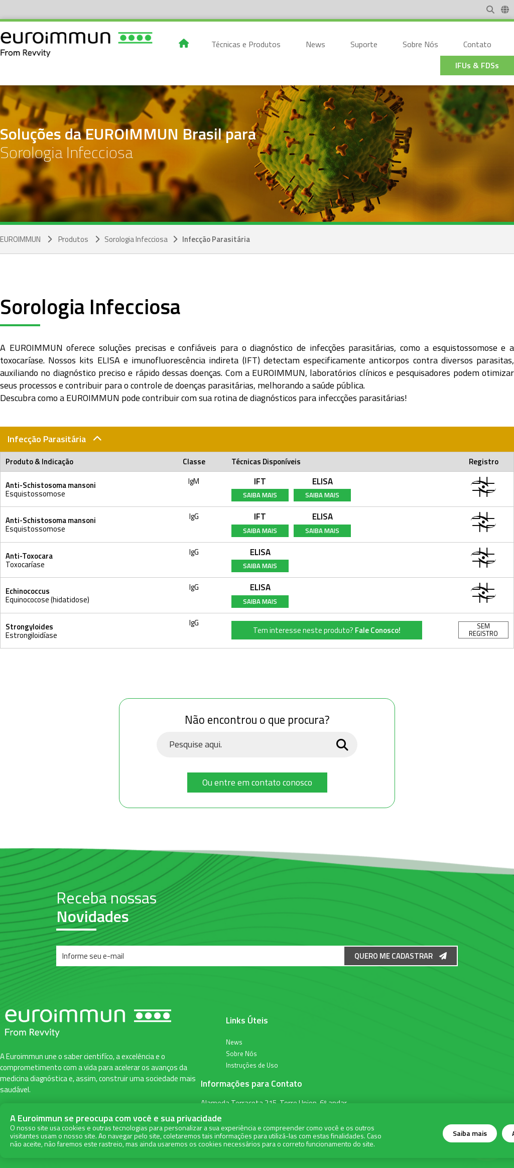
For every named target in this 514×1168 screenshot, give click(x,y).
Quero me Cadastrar (400, 956)
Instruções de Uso (252, 1064)
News (234, 1041)
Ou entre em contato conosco (257, 782)
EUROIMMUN (20, 239)
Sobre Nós (241, 1053)
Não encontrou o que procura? (257, 720)
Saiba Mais (260, 495)
